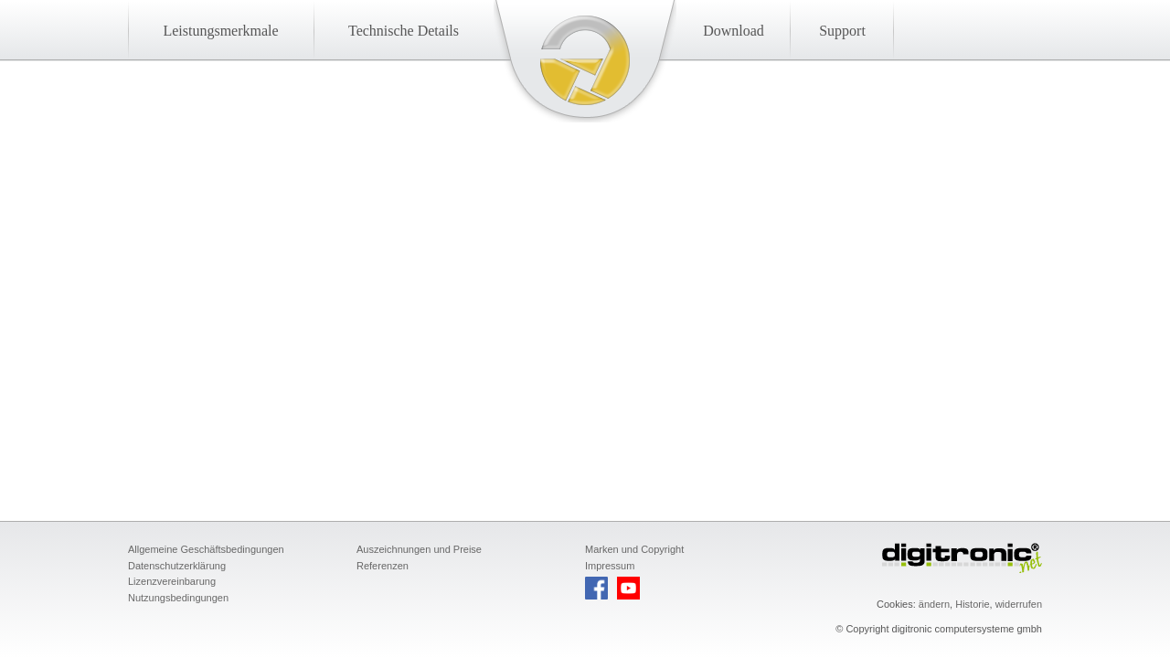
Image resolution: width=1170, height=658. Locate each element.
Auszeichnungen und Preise (419, 549)
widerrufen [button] (1018, 604)
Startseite (585, 60)
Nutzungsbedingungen (178, 597)
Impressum (609, 565)
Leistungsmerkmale (220, 30)
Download (733, 30)
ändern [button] (934, 604)
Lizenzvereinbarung (172, 581)
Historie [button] (972, 604)
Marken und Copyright (634, 549)
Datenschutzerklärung (177, 565)
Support (842, 30)
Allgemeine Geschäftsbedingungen (206, 549)
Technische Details (403, 30)
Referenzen (382, 565)
